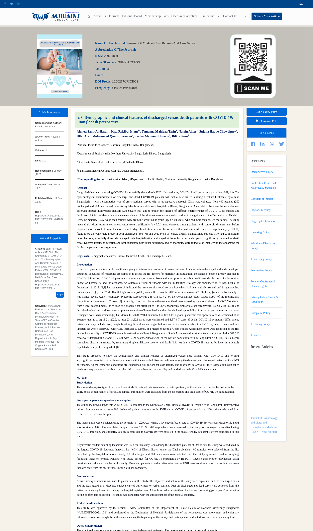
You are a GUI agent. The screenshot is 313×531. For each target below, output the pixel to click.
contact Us (229, 16)
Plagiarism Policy (260, 209)
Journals (113, 16)
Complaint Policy (260, 313)
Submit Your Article (267, 16)
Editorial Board (131, 16)
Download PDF (266, 121)
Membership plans (156, 16)
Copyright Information (263, 221)
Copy (60, 294)
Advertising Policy (261, 259)
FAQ (300, 3)
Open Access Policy (183, 16)
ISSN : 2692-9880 (267, 111)
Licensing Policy (260, 232)
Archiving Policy (260, 324)
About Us (98, 16)
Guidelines (207, 16)
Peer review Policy (261, 270)
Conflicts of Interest (262, 198)
